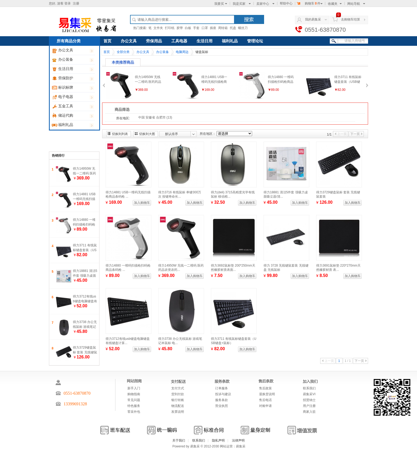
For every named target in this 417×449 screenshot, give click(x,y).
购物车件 (310, 3)
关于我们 (178, 440)
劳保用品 (154, 41)
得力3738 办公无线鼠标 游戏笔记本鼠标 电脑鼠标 (85, 326)
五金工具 (75, 106)
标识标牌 (75, 87)
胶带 (180, 28)
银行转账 (177, 400)
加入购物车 (142, 203)
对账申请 (265, 406)
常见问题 (133, 400)
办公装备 (75, 60)
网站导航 (356, 4)
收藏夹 (335, 4)
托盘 (233, 28)
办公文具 (75, 50)
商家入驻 (309, 412)
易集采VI (309, 394)
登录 (67, 3)
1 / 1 (348, 361)
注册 (76, 3)
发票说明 (177, 412)
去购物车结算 (350, 19)
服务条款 (221, 400)
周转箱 (223, 28)
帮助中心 (286, 3)
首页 (107, 41)
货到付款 (177, 394)
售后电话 (265, 400)
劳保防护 (75, 78)
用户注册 (309, 406)
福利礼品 (75, 125)
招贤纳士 (309, 400)
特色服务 (133, 406)
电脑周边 (182, 52)
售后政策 (265, 388)
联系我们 (309, 388)
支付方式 (177, 388)
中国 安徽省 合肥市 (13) (155, 117)
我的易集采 (313, 19)
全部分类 (123, 52)
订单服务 (221, 388)
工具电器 (179, 41)
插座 (213, 28)
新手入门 (133, 388)
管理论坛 (255, 41)
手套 (196, 28)
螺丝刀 (243, 28)
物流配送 (177, 406)
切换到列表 (120, 134)
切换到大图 (147, 134)
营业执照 (221, 406)
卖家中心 (265, 4)
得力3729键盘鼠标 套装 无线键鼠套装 (85, 352)
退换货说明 (267, 394)
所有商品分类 (69, 41)
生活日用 (75, 69)
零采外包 (133, 412)
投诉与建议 (223, 394)
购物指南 (133, 394)
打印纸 (169, 28)
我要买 (220, 4)
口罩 (205, 28)
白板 (188, 28)
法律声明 (238, 440)
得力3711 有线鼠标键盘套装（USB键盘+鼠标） (85, 250)
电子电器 (75, 97)
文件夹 (158, 28)
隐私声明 (218, 440)
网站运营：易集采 (232, 446)
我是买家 (242, 4)
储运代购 (75, 115)
